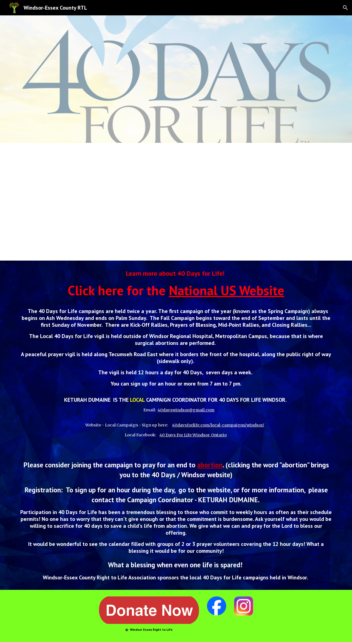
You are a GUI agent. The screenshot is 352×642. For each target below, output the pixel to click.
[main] (176, 425)
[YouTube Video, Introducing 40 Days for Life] (176, 201)
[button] (345, 7)
